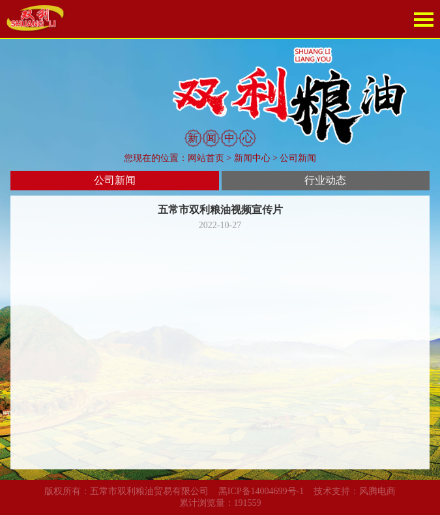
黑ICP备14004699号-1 (261, 491)
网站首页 (206, 158)
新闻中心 (252, 158)
